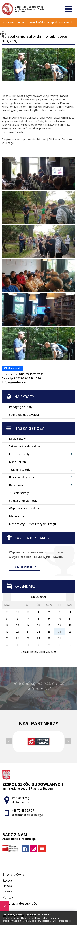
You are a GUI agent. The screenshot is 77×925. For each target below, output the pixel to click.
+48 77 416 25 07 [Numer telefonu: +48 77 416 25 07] (22, 810)
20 (17, 631)
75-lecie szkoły (19, 493)
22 (38, 631)
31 (59, 638)
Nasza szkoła (29, 428)
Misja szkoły (17, 439)
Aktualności (34, 22)
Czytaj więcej (25, 566)
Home (21, 22)
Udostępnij (12, 368)
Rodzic (7, 892)
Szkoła (7, 880)
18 (70, 625)
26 (6, 638)
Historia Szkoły (19, 454)
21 (28, 631)
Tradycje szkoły (19, 470)
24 (59, 631)
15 (38, 625)
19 (6, 631)
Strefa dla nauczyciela (24, 415)
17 (59, 625)
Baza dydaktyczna (21, 477)
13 (17, 625)
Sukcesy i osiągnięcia (23, 501)
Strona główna (13, 874)
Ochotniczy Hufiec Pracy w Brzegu (32, 524)
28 (28, 638)
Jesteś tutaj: (10, 22)
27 (17, 638)
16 (49, 625)
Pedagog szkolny (20, 407)
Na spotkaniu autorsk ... (59, 22)
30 (49, 638)
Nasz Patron (17, 462)
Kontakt (8, 897)
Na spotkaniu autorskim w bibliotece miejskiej (34, 38)
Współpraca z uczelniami (25, 508)
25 (70, 631)
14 (28, 625)
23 (49, 631)
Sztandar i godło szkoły (25, 446)
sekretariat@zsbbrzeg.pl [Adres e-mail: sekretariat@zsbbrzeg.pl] (27, 815)
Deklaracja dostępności (20, 903)
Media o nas (17, 516)
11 (70, 618)
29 (38, 638)
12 (6, 625)
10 (59, 618)
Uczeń (7, 886)
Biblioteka (16, 485)
